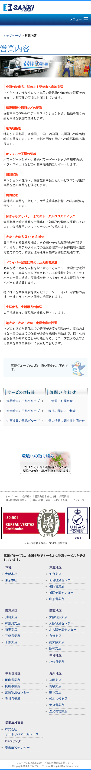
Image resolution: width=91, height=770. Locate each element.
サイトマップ (77, 500)
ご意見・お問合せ (61, 401)
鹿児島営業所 (58, 711)
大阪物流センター (61, 623)
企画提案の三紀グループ (23, 420)
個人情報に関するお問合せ (67, 420)
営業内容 (39, 496)
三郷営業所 (12, 636)
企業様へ (27, 496)
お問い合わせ (60, 500)
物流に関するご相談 (62, 411)
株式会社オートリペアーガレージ (21, 732)
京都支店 (55, 636)
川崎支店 (11, 617)
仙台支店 (55, 574)
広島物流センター (17, 692)
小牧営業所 (56, 662)
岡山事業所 (12, 686)
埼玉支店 (11, 629)
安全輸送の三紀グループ (23, 411)
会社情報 (51, 496)
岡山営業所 (12, 680)
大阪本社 (11, 574)
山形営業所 (56, 599)
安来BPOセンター (17, 747)
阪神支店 (55, 648)
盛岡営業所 (56, 586)
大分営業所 (56, 705)
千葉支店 (11, 642)
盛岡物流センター (61, 592)
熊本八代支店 (58, 698)
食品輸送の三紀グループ (23, 401)
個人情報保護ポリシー (17, 500)
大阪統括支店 (58, 617)
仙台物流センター (61, 580)
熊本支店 (55, 692)
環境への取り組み (41, 500)
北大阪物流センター (62, 629)
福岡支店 (55, 680)
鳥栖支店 (55, 686)
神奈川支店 (12, 623)
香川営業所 (12, 698)
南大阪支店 (56, 642)
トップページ (12, 35)
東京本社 (11, 580)
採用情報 (64, 496)
